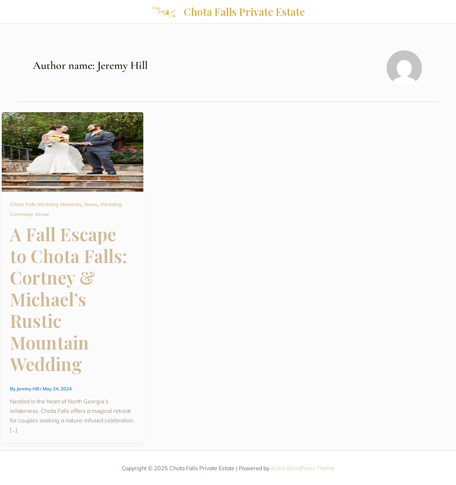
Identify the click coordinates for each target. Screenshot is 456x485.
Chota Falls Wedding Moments (45, 204)
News (91, 204)
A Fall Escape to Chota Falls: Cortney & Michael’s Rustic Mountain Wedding (68, 299)
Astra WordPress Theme (303, 468)
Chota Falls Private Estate (244, 11)
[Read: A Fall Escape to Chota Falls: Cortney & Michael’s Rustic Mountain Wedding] (72, 151)
